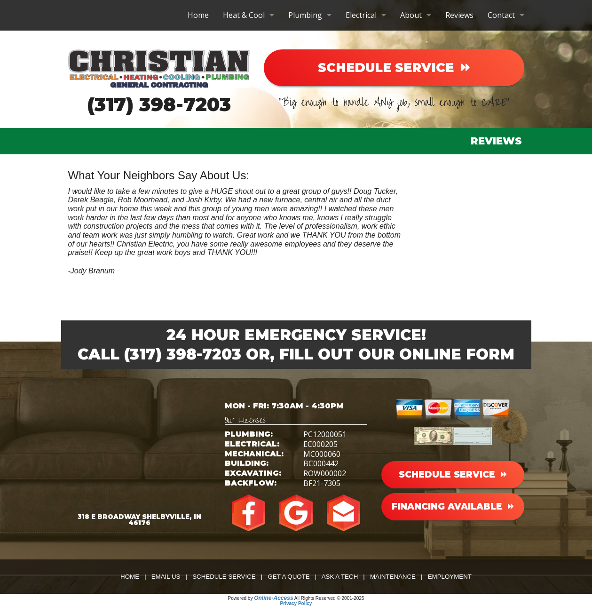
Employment (450, 576)
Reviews (459, 15)
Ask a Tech (340, 576)
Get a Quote (288, 576)
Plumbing (305, 15)
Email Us (166, 576)
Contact (501, 15)
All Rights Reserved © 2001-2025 (329, 598)
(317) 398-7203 (159, 104)
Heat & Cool (244, 15)
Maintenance (393, 576)
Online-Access (273, 598)
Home (198, 15)
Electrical (361, 15)
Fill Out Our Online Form (396, 354)
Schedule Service (224, 576)
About (411, 15)
